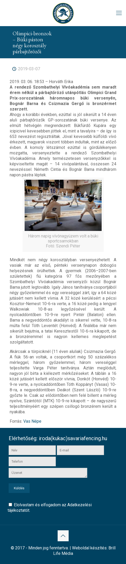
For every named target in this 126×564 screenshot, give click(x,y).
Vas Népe (32, 421)
